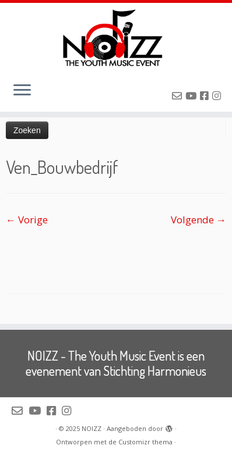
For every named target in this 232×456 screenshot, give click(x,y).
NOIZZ (91, 428)
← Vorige (27, 219)
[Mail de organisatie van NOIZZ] (178, 95)
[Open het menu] (22, 90)
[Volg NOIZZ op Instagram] (218, 95)
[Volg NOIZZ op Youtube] (192, 95)
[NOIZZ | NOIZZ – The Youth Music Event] (116, 38)
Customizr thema (145, 441)
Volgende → (198, 219)
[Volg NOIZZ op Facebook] (206, 95)
